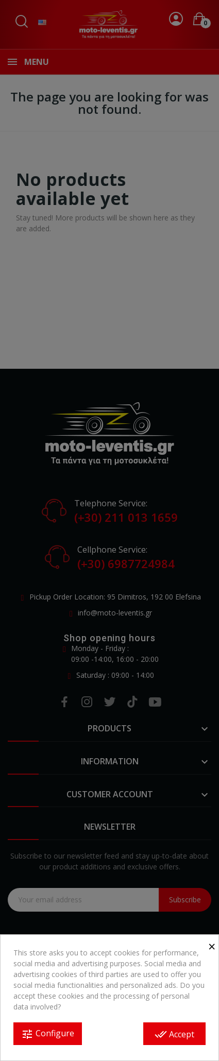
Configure (47, 1034)
